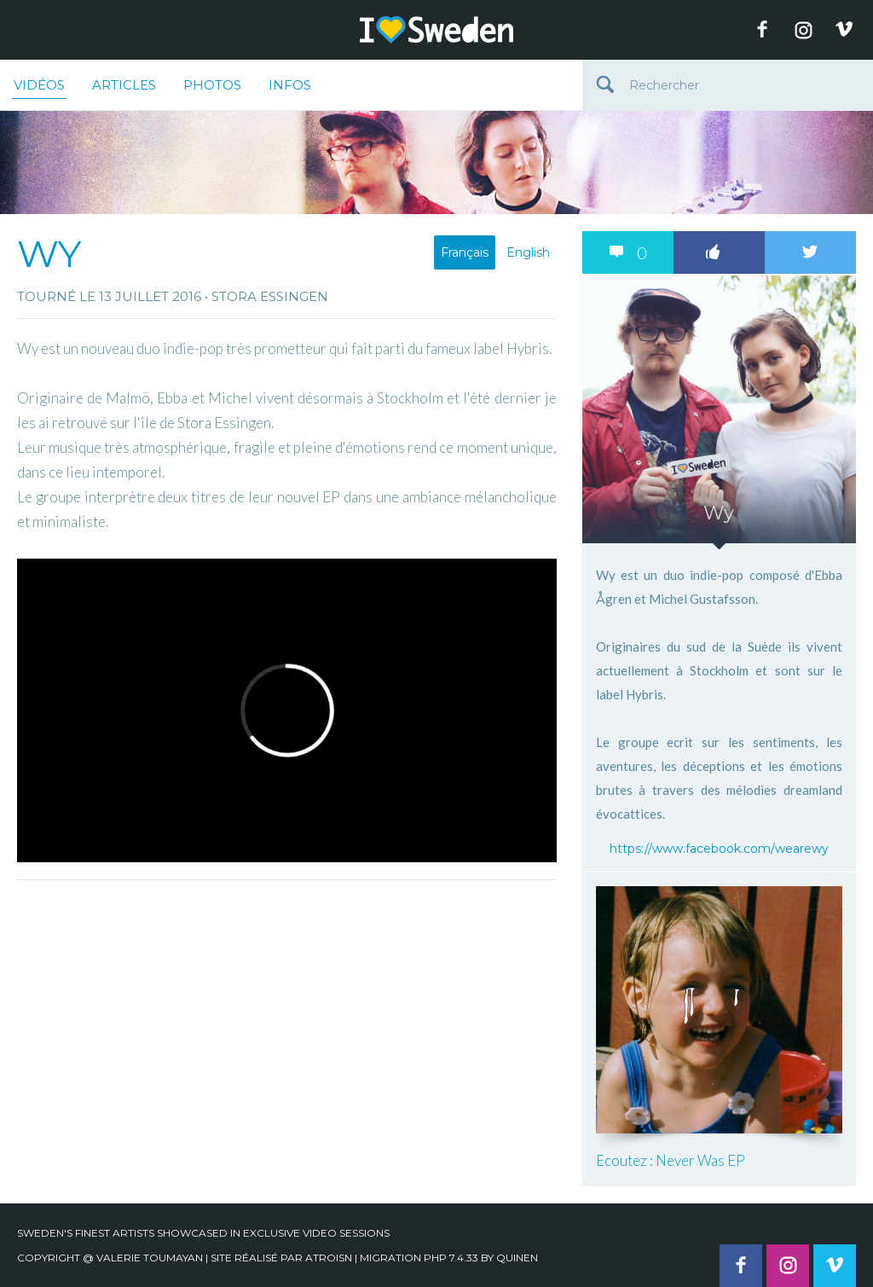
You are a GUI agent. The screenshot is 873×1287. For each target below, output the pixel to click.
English (528, 252)
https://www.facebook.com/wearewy (719, 848)
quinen (517, 1257)
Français (465, 252)
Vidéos (39, 88)
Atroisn (328, 1257)
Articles (124, 85)
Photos (212, 85)
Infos (290, 85)
